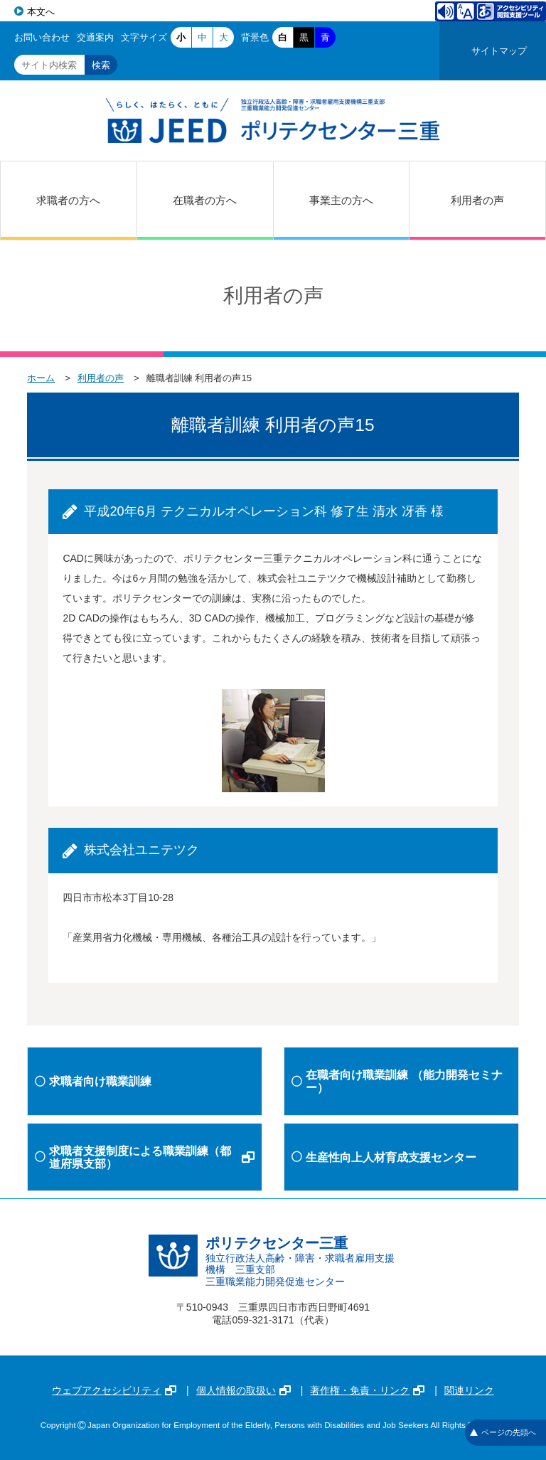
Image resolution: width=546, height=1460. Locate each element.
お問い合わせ (42, 37)
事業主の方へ (341, 200)
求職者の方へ (68, 200)
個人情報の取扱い (243, 1390)
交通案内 (95, 37)
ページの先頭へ (503, 1432)
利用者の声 (477, 200)
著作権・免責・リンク (367, 1390)
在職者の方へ (205, 200)
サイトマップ (499, 51)
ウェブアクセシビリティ (114, 1390)
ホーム (41, 378)
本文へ (41, 11)
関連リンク (469, 1390)
